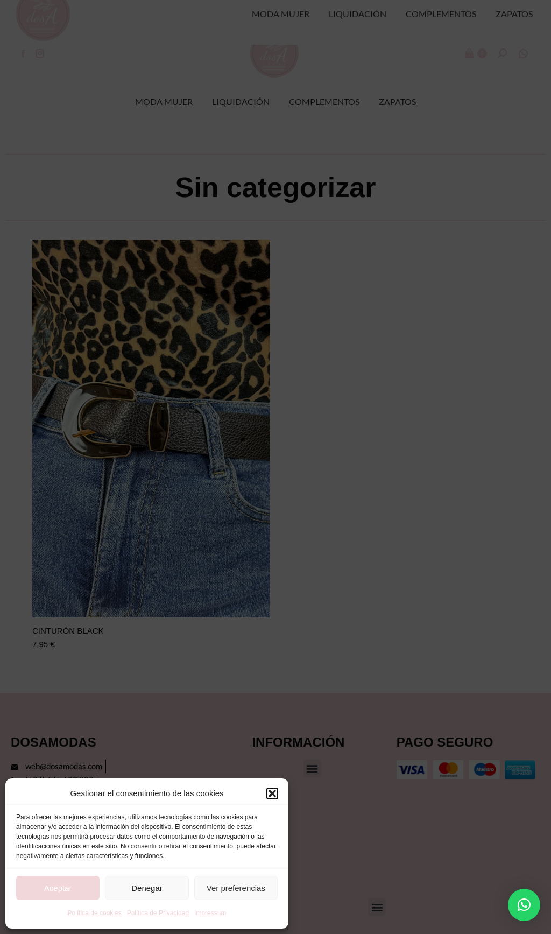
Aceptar (58, 888)
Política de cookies (95, 913)
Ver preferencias (236, 888)
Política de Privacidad (158, 913)
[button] (272, 793)
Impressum (210, 913)
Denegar (147, 888)
